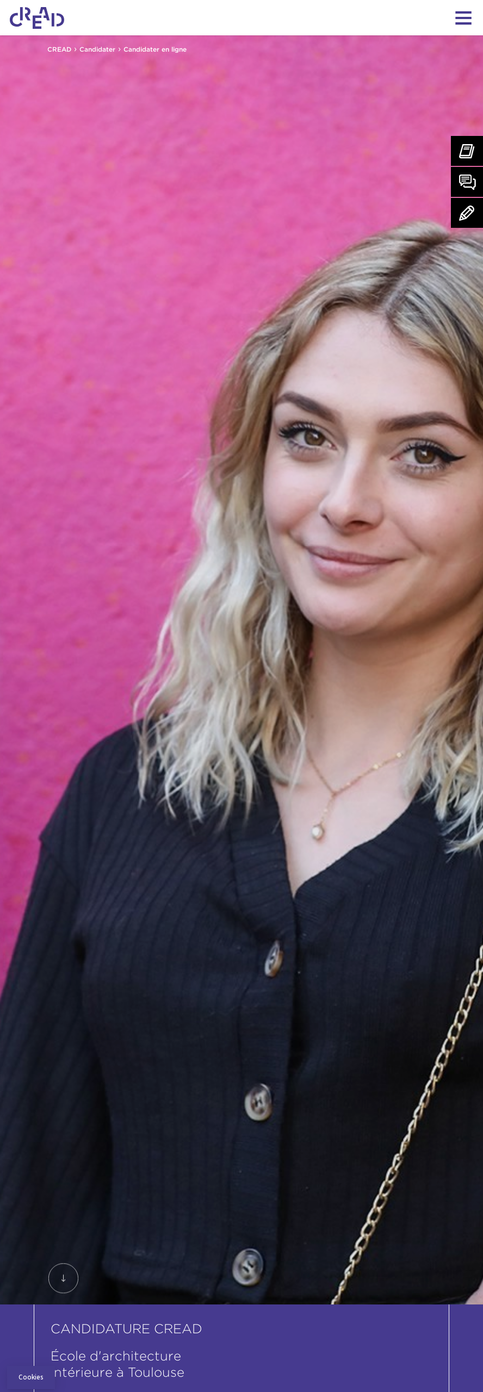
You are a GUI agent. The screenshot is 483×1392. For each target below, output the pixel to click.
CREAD (59, 49)
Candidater (97, 49)
